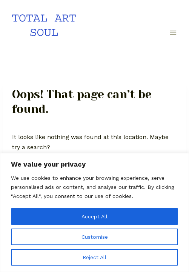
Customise (94, 237)
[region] (94, 212)
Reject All (94, 257)
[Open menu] (173, 33)
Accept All (94, 216)
